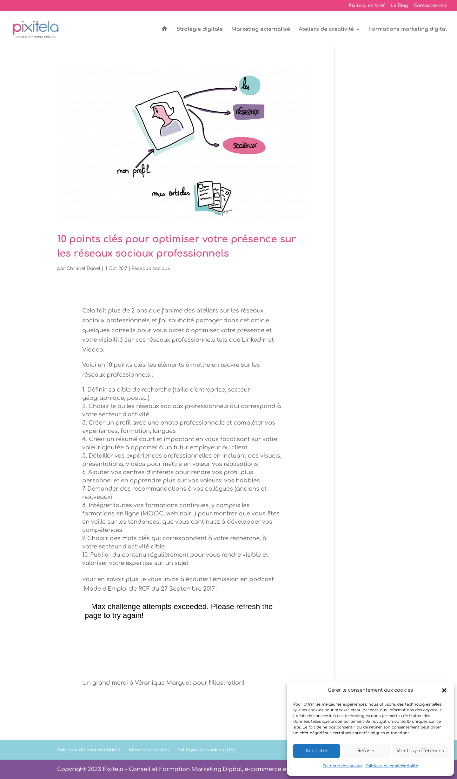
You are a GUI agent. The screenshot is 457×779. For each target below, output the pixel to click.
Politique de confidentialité (391, 766)
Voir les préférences (420, 751)
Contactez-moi (430, 5)
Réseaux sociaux (150, 268)
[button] (444, 690)
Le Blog (399, 5)
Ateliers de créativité (326, 29)
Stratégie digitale (199, 29)
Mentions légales (149, 750)
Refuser (366, 751)
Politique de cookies (342, 766)
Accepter (316, 751)
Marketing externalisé (260, 29)
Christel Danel (83, 268)
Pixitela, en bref (367, 5)
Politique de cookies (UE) (206, 750)
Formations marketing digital (408, 29)
